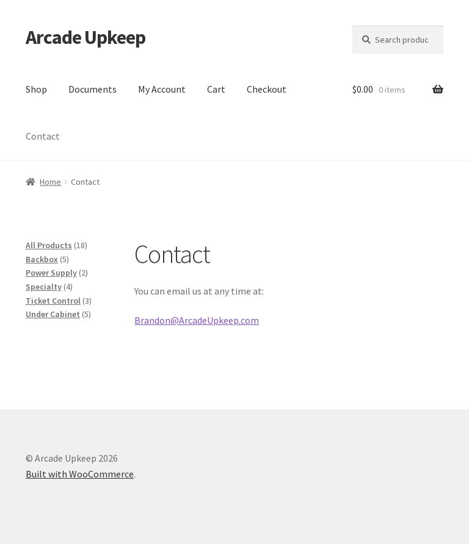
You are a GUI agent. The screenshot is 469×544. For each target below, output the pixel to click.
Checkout (266, 89)
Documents (92, 89)
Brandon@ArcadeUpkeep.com (196, 320)
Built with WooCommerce (80, 474)
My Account (162, 89)
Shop (36, 89)
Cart (216, 89)
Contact (43, 136)
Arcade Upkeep (85, 37)
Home (50, 181)
